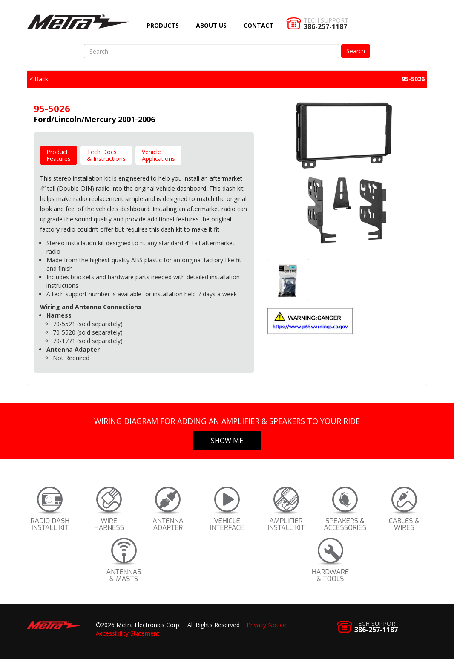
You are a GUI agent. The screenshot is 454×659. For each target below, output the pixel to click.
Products (163, 25)
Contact (258, 25)
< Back (38, 79)
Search (355, 51)
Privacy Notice (266, 625)
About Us (211, 25)
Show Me (227, 440)
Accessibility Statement (127, 633)
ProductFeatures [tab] (58, 155)
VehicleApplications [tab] (158, 155)
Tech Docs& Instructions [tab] (106, 155)
